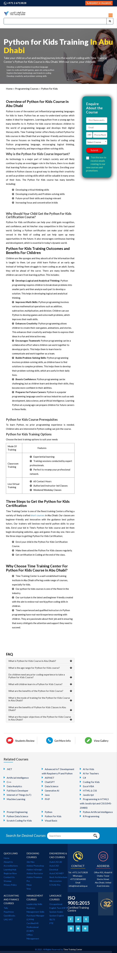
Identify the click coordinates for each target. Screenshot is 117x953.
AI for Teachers (89, 773)
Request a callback (99, 3)
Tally (6, 908)
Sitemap (7, 881)
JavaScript (87, 794)
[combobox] (96, 142)
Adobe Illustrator (35, 873)
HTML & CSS (88, 790)
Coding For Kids (90, 781)
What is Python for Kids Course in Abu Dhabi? (32, 660)
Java (46, 794)
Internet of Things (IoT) (17, 794)
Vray (29, 888)
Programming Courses (27, 88)
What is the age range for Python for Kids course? (34, 667)
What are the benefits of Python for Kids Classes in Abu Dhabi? (37, 708)
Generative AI (50, 790)
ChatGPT (48, 781)
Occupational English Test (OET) (58, 906)
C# (83, 777)
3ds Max (30, 862)
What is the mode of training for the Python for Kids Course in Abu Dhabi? (39, 699)
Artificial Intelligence (16, 777)
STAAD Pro (54, 884)
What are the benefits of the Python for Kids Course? (35, 690)
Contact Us (9, 877)
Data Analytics (13, 786)
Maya (29, 884)
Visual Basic (49, 820)
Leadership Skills (34, 904)
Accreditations (11, 865)
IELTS (52, 919)
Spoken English (56, 915)
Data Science (50, 786)
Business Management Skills (35, 910)
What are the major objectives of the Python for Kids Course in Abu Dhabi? (39, 718)
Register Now (10, 873)
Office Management (33, 936)
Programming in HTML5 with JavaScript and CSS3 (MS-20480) (96, 803)
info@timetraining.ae (78, 886)
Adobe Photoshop (35, 865)
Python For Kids (49, 88)
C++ (7, 781)
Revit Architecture (58, 877)
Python (47, 811)
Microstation (55, 881)
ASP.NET (48, 777)
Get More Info (58, 740)
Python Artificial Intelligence (96, 811)
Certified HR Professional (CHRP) (32, 927)
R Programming (89, 816)
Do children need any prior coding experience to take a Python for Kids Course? (36, 676)
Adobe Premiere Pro (34, 879)
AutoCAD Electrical (54, 867)
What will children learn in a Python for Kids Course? (35, 684)
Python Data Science (16, 816)
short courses (37, 515)
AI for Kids (87, 769)
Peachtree (9, 911)
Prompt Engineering (16, 811)
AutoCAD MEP (56, 873)
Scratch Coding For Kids (18, 820)
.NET (8, 769)
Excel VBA (87, 786)
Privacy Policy (10, 884)
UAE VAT (8, 919)
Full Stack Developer (16, 790)
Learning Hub (10, 869)
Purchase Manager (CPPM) (35, 917)
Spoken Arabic (56, 911)
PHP (46, 799)
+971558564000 (78, 879)
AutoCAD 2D (55, 862)
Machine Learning (14, 799)
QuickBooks (9, 915)
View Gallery (96, 740)
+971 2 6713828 (15, 3)
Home (9, 88)
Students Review (20, 740)
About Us (8, 862)
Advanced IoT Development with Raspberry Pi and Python (58, 771)
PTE (51, 923)
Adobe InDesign (34, 869)
